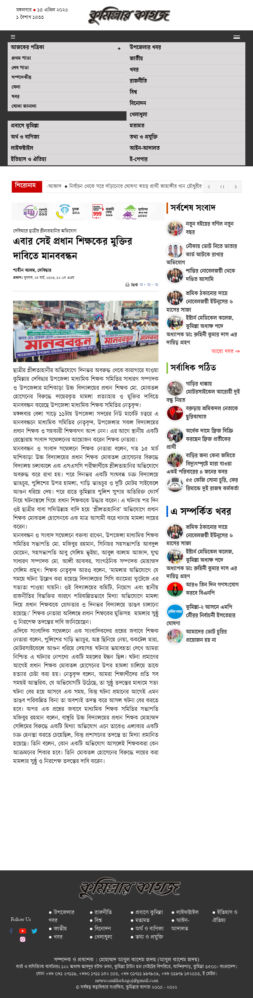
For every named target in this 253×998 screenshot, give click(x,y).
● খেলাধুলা (100, 937)
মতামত (137, 126)
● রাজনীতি (100, 913)
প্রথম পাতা (21, 58)
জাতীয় (136, 59)
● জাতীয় (58, 929)
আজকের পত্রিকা (27, 48)
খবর (15, 97)
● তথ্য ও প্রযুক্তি (146, 937)
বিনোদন (138, 104)
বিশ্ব (133, 93)
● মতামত (140, 921)
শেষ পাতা (20, 68)
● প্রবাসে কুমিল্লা (146, 913)
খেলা (16, 87)
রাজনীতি (138, 81)
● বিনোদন (100, 929)
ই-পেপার (139, 160)
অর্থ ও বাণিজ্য (25, 137)
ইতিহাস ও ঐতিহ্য (28, 160)
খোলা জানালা (24, 106)
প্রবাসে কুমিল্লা (25, 126)
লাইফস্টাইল (22, 149)
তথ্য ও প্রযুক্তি (143, 137)
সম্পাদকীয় (21, 78)
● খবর (56, 937)
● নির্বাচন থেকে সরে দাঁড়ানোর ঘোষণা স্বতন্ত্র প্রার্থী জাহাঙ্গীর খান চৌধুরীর (135, 187)
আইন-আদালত (145, 149)
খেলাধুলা (138, 115)
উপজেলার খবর (145, 48)
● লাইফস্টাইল (185, 913)
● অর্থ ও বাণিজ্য (147, 929)
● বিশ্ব (95, 921)
